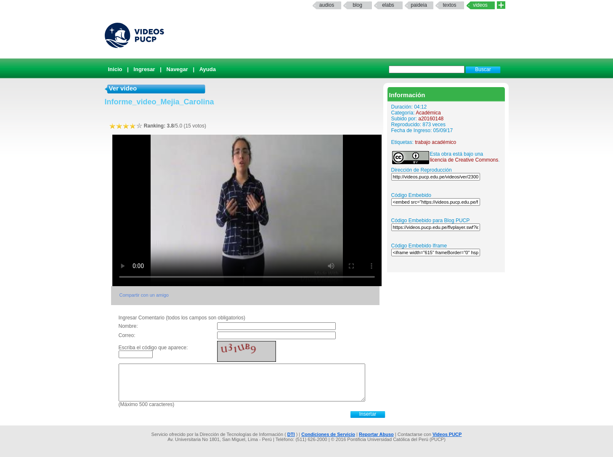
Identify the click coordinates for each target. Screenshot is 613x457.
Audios (326, 5)
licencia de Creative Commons (464, 160)
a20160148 (430, 119)
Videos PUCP (447, 434)
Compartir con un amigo (144, 295)
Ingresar (144, 69)
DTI (291, 434)
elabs (388, 5)
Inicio (115, 69)
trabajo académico (435, 142)
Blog (357, 5)
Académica (428, 113)
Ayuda (207, 69)
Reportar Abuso (376, 434)
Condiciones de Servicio (328, 434)
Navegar (177, 69)
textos (449, 5)
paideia (419, 5)
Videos (480, 5)
